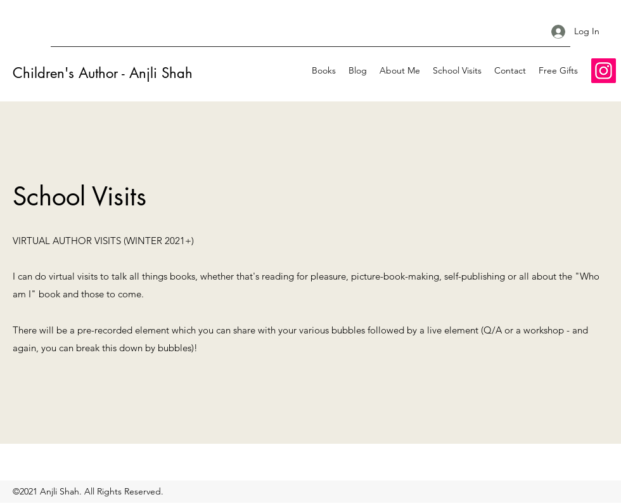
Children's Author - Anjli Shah (103, 73)
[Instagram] (603, 70)
